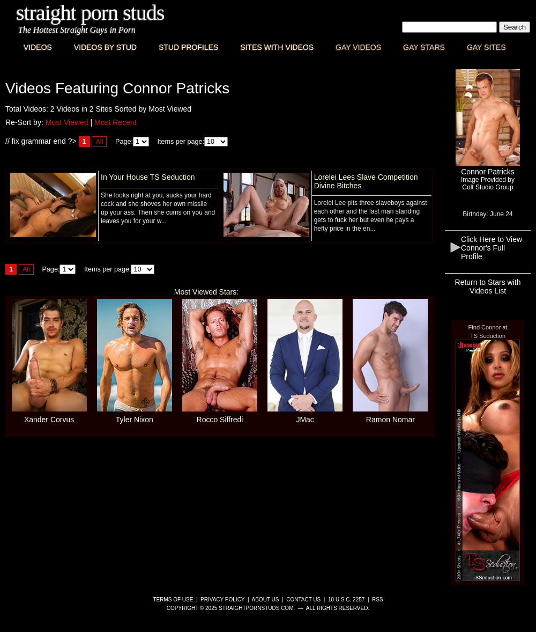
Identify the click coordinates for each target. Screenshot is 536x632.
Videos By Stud (105, 47)
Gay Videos (358, 47)
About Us (265, 599)
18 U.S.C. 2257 (346, 599)
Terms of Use (173, 599)
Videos (38, 47)
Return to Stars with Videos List (488, 286)
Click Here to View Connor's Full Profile (491, 248)
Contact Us (303, 599)
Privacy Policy (222, 599)
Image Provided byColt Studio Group (488, 183)
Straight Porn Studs (90, 13)
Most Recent (115, 122)
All (99, 141)
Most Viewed (67, 122)
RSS (377, 599)
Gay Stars (424, 47)
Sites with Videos (277, 47)
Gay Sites (486, 47)
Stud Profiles (188, 47)
